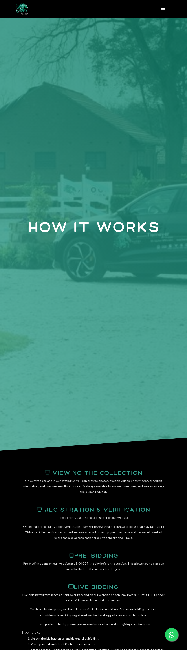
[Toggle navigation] (161, 10)
